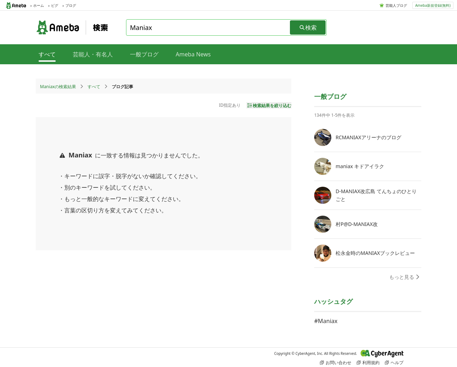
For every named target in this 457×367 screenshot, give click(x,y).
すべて (93, 87)
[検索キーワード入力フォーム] (208, 27)
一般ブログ (144, 54)
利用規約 (368, 363)
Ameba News (193, 54)
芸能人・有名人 (93, 54)
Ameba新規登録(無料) (433, 5)
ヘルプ (394, 363)
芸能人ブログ (396, 5)
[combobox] (208, 27)
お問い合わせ (335, 363)
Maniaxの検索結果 (58, 87)
